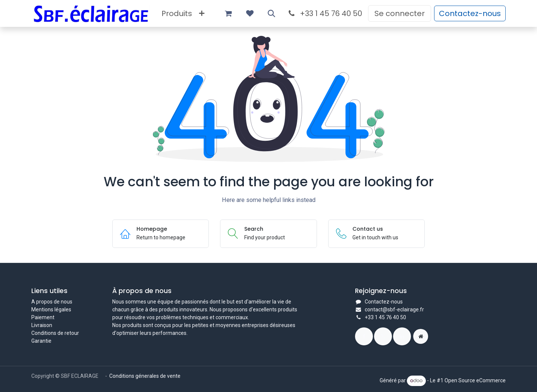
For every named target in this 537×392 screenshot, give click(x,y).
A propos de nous (51, 302)
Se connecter (399, 13)
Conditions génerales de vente (145, 376)
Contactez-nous (470, 13)
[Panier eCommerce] (228, 13)
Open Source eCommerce (475, 380)
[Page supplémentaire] (420, 336)
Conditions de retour (55, 333)
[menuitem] (176, 13)
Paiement (42, 317)
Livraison (41, 325)
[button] (271, 13)
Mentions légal (48, 309)
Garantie (41, 341)
